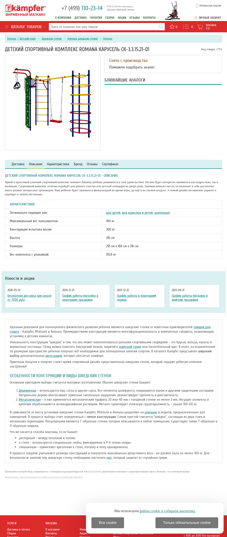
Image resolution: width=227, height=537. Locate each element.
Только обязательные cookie (187, 523)
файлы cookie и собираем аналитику (167, 511)
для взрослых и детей (137, 212)
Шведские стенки (52, 38)
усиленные (162, 212)
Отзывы (134, 18)
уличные (151, 412)
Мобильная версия (210, 5)
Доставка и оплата (18, 529)
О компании (63, 18)
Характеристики (58, 164)
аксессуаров (53, 355)
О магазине (52, 529)
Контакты (149, 18)
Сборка (110, 18)
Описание (36, 164)
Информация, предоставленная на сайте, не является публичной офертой (43, 477)
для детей (113, 212)
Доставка (80, 18)
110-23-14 (82, 8)
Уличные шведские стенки (82, 38)
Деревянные (27, 390)
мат (109, 457)
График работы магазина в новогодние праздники (80, 298)
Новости (84, 529)
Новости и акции (20, 278)
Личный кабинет (210, 18)
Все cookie (108, 523)
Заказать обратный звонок (120, 9)
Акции (122, 18)
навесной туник (130, 346)
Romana (11, 38)
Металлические (30, 399)
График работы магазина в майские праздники (190, 298)
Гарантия (96, 18)
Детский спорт (28, 38)
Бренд (78, 164)
